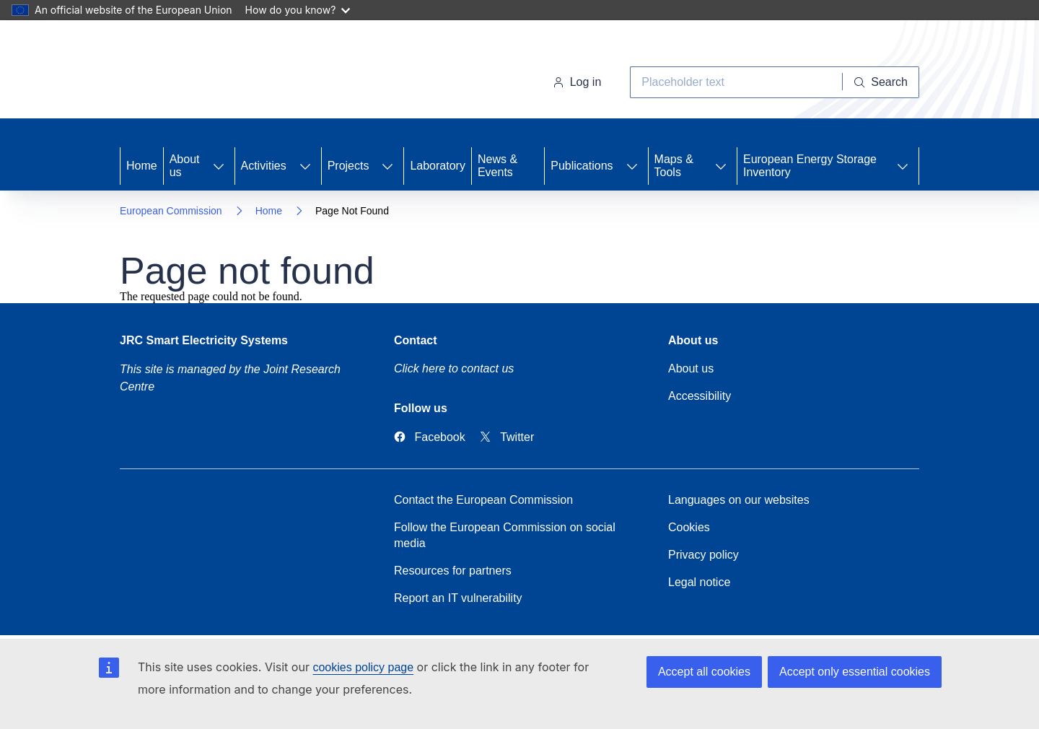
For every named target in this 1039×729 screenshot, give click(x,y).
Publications (582, 166)
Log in (577, 82)
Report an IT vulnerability (458, 598)
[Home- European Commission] (236, 72)
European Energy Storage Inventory (810, 165)
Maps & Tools (673, 165)
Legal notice (699, 582)
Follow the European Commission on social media (504, 535)
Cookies (689, 527)
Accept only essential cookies (854, 671)
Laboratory (437, 166)
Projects (348, 166)
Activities (263, 166)
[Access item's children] (218, 166)
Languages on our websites (739, 500)
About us (185, 165)
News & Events (497, 165)
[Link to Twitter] (507, 437)
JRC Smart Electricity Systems (204, 340)
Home (141, 166)
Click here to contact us (454, 368)
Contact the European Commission (483, 500)
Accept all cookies (704, 671)
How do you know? (298, 10)
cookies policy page (362, 667)
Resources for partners (453, 570)
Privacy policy (703, 555)
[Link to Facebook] (429, 437)
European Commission (171, 211)
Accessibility (699, 396)
